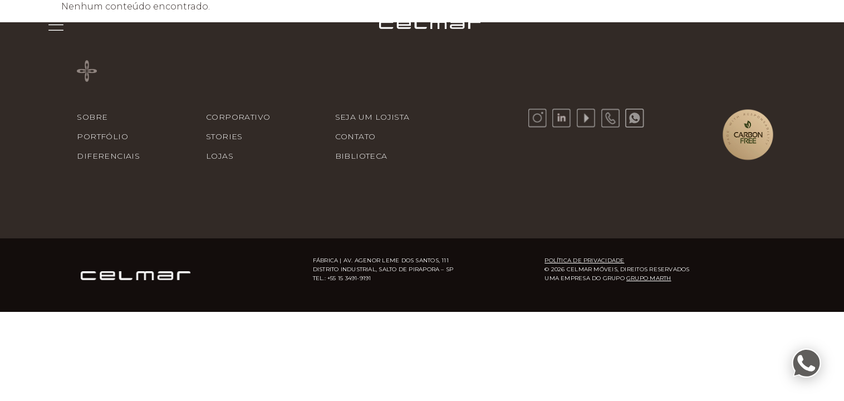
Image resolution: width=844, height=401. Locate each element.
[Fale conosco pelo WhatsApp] (806, 363)
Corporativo (238, 117)
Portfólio (102, 136)
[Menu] (55, 24)
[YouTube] (586, 118)
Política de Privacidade (584, 260)
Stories (224, 136)
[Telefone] (610, 118)
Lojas (219, 156)
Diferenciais (108, 156)
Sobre (92, 117)
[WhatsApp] (634, 118)
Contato (355, 136)
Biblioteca (361, 156)
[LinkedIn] (561, 118)
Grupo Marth (648, 278)
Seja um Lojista (372, 117)
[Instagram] (537, 118)
